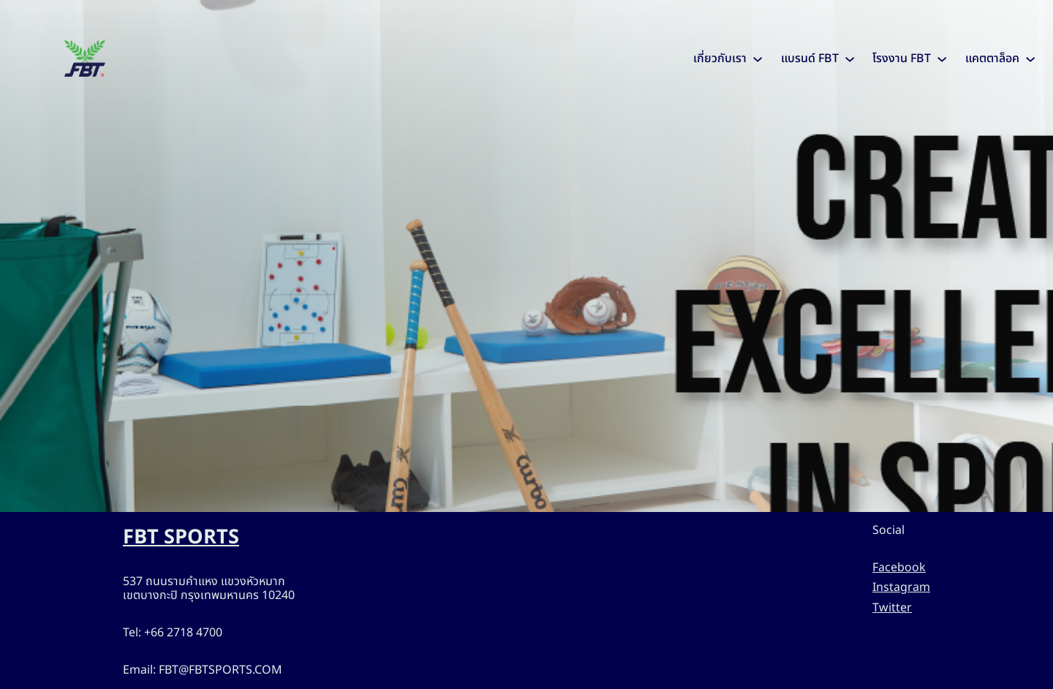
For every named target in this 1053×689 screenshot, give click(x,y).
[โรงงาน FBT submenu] (942, 58)
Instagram (901, 587)
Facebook (899, 567)
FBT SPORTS (181, 537)
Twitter (892, 608)
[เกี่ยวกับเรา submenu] (757, 58)
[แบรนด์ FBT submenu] (850, 58)
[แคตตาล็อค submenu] (1030, 58)
